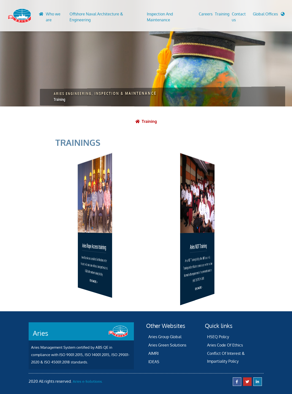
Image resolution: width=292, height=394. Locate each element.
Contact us (239, 17)
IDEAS (153, 361)
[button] (269, 15)
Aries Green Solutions (167, 345)
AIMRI (153, 353)
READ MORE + (93, 281)
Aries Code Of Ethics (225, 345)
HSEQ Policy (218, 336)
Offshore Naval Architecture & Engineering (96, 17)
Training (222, 14)
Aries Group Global (164, 336)
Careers (205, 14)
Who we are (53, 17)
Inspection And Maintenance (160, 17)
